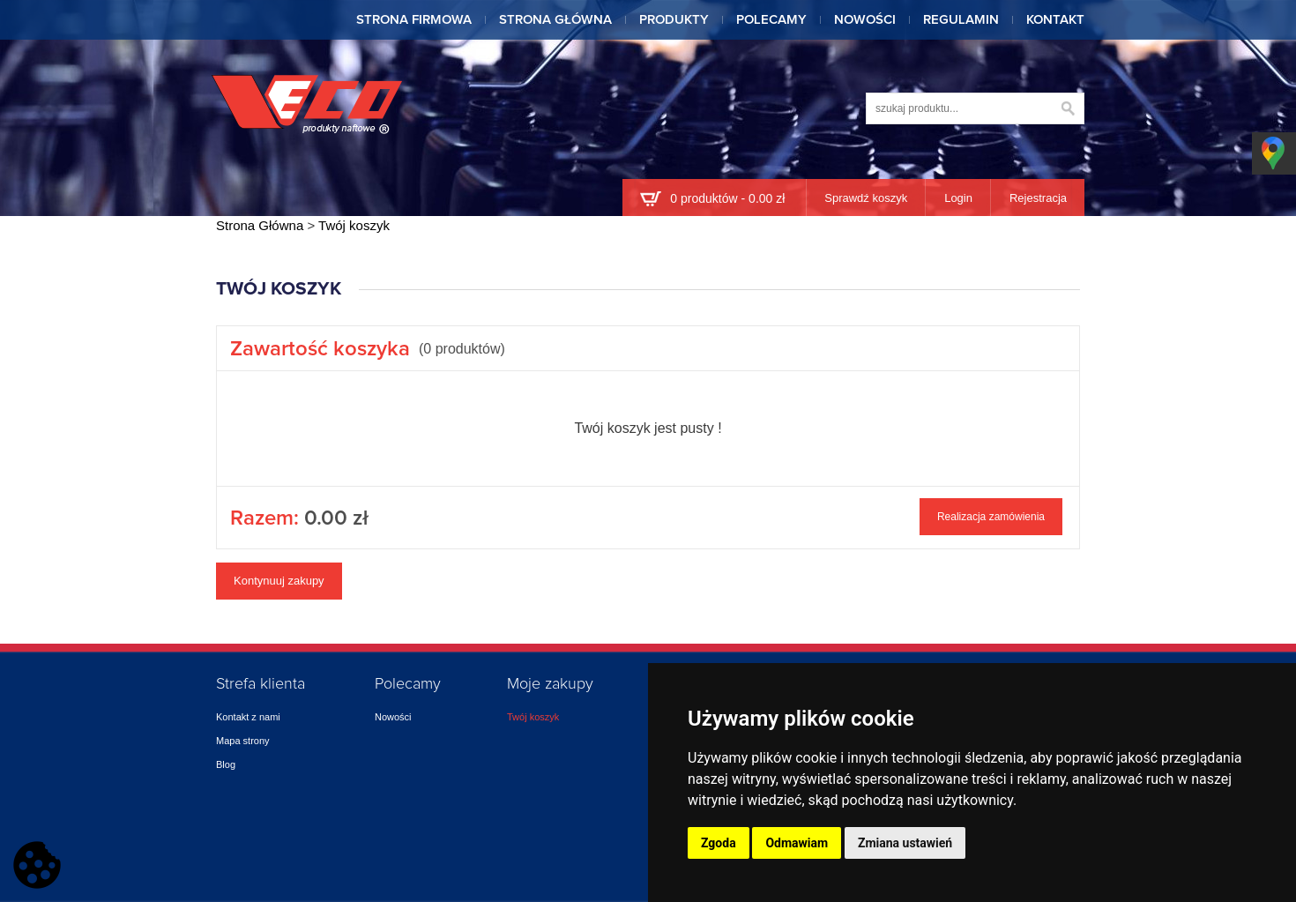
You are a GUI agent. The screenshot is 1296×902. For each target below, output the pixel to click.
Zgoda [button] (718, 843)
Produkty (674, 19)
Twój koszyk (533, 717)
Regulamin (961, 19)
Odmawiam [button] (796, 843)
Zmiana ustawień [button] (905, 843)
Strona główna (555, 19)
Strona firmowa (414, 19)
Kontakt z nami (248, 717)
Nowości (865, 19)
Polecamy (771, 19)
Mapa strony (243, 740)
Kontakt (1055, 19)
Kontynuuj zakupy (279, 580)
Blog (225, 764)
